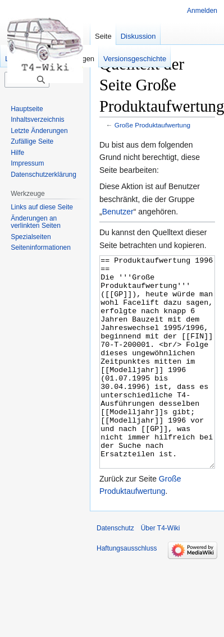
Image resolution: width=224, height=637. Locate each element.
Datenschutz (115, 570)
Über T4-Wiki (160, 570)
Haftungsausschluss (127, 590)
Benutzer (118, 211)
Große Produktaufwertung (152, 125)
